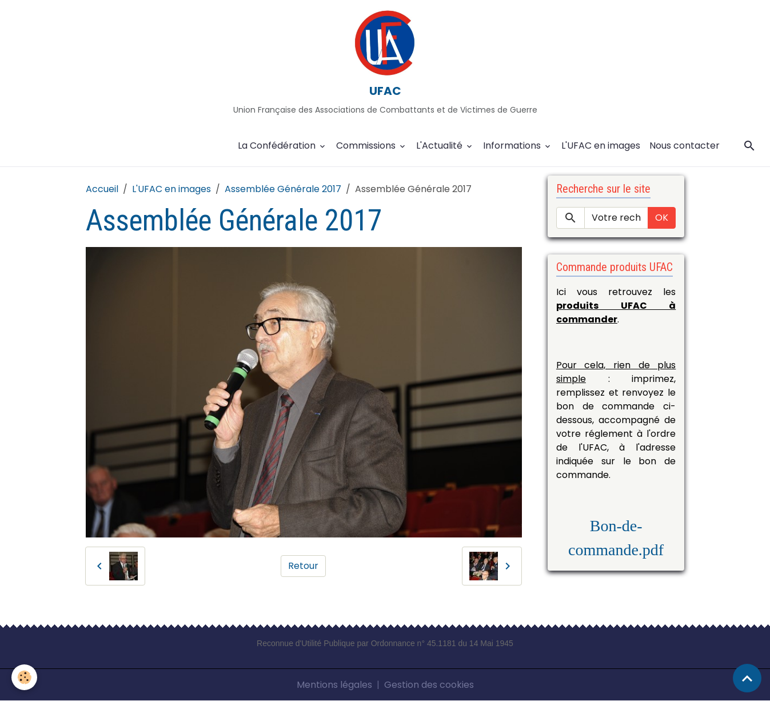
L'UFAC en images (600, 145)
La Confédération (278, 145)
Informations (513, 145)
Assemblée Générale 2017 (283, 189)
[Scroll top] (747, 678)
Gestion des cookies (429, 684)
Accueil (102, 189)
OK (661, 217)
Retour (303, 565)
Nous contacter (684, 145)
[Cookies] (24, 677)
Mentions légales (334, 684)
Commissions (367, 145)
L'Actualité (440, 145)
